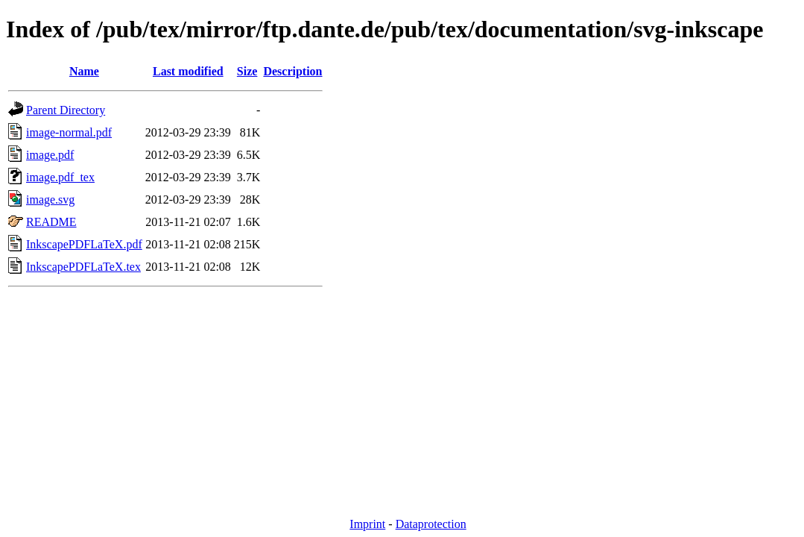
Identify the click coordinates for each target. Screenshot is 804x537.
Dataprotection (431, 524)
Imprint (367, 524)
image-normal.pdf (69, 132)
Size (247, 71)
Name (84, 71)
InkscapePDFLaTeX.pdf (84, 244)
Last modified (188, 71)
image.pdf (50, 154)
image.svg (50, 199)
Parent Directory (65, 110)
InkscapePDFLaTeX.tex (83, 266)
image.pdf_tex (60, 177)
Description (292, 71)
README (51, 222)
